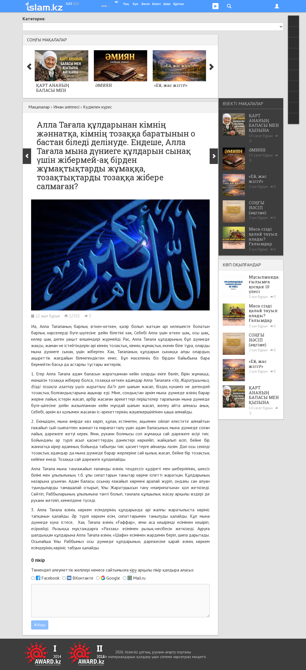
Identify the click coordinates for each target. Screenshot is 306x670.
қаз (69, 3)
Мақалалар (39, 107)
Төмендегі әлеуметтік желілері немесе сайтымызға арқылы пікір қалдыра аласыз (112, 570)
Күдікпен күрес (97, 107)
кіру (133, 570)
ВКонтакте (82, 578)
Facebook (50, 578)
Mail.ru (139, 578)
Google (113, 578)
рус (76, 3)
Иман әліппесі (66, 107)
